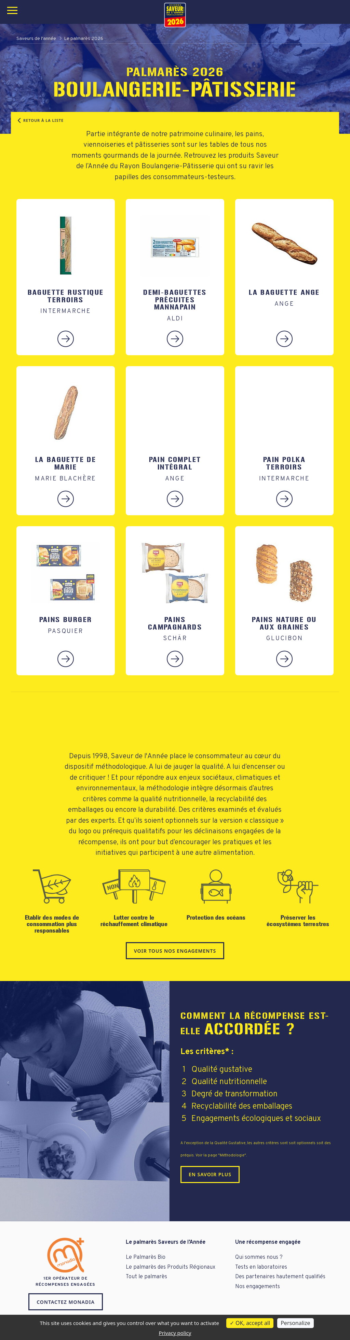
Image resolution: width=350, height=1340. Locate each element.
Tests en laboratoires (261, 1267)
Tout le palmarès (146, 1276)
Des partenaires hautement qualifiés (280, 1276)
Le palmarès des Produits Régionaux (170, 1267)
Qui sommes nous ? (259, 1257)
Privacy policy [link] (175, 1332)
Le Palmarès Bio (145, 1257)
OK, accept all (250, 1323)
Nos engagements (257, 1286)
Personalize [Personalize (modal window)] (295, 1323)
